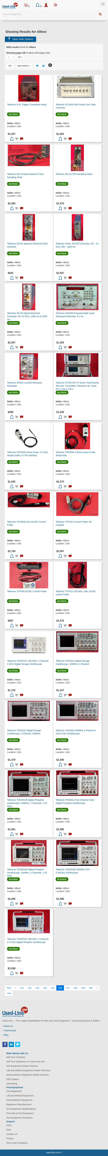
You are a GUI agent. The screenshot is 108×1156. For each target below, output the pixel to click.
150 (90, 988)
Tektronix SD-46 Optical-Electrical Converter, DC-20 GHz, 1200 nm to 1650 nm (27, 316)
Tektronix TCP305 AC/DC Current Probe (27, 591)
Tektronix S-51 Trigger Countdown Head (26, 104)
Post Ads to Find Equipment (20, 1113)
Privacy (10, 1138)
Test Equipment (14, 1091)
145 (52, 988)
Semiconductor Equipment (19, 1100)
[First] (9, 988)
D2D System (12, 1079)
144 (45, 988)
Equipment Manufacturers (19, 1104)
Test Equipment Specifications (21, 1109)
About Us (7, 1026)
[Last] (9, 993)
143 (37, 988)
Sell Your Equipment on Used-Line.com (25, 1061)
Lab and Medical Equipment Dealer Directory (28, 1070)
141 (22, 988)
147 (68, 988)
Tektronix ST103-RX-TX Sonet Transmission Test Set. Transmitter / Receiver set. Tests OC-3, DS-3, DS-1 (77, 385)
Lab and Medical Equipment (20, 1095)
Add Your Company (15, 1057)
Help (8, 1129)
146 (60, 988)
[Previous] (15, 988)
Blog (5, 1035)
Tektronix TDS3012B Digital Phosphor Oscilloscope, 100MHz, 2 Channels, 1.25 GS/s (27, 803)
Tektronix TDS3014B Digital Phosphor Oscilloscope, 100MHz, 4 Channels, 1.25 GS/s (27, 872)
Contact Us (11, 1134)
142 (29, 988)
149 (83, 988)
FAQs (9, 1125)
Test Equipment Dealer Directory (22, 1066)
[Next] (97, 988)
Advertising (11, 1083)
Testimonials (9, 1030)
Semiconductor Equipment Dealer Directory (27, 1075)
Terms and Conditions (17, 1143)
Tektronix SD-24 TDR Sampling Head (74, 174)
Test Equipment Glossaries (19, 1117)
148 (75, 988)
